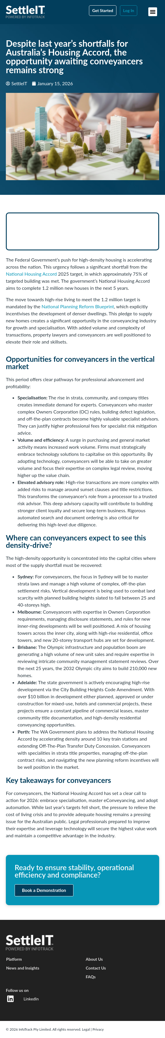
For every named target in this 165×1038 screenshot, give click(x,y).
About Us (94, 959)
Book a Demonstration (44, 890)
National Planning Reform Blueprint (78, 306)
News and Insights (22, 967)
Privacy (98, 1029)
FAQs (91, 976)
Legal (86, 1029)
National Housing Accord (31, 274)
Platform (14, 959)
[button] (152, 11)
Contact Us (96, 967)
